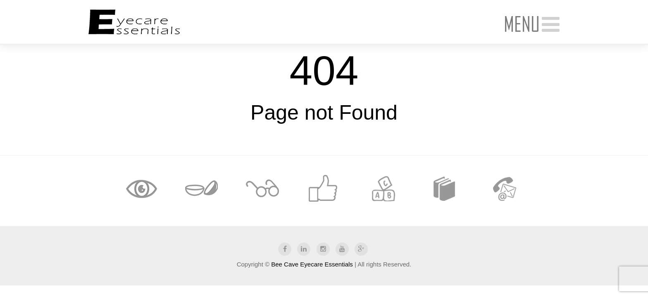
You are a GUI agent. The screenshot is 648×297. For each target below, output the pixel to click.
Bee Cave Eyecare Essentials (312, 264)
